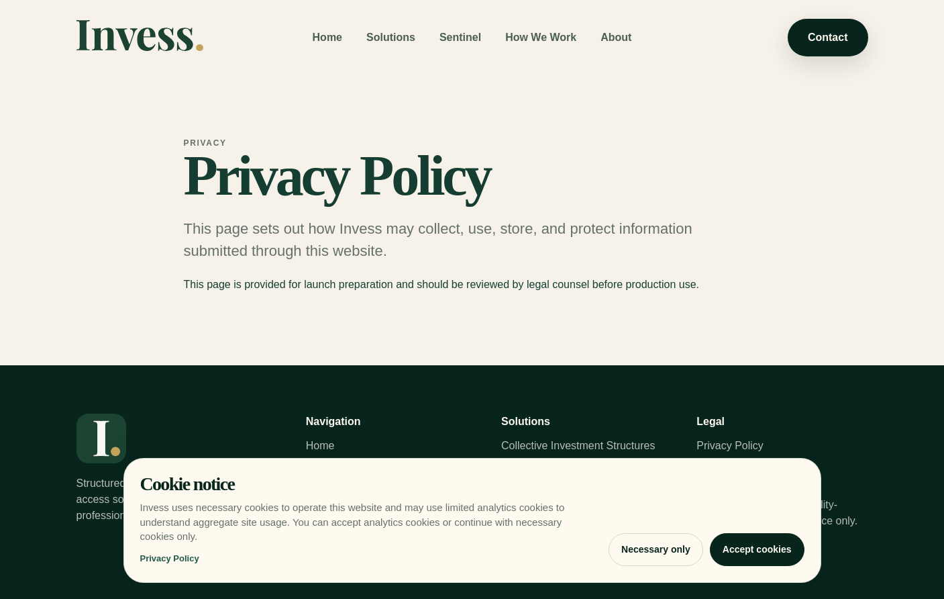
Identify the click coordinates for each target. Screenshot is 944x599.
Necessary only (655, 549)
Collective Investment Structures (578, 445)
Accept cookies (757, 549)
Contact (828, 37)
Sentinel (460, 37)
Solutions (390, 37)
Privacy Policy (730, 445)
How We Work (540, 37)
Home (327, 37)
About (615, 37)
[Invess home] (140, 38)
